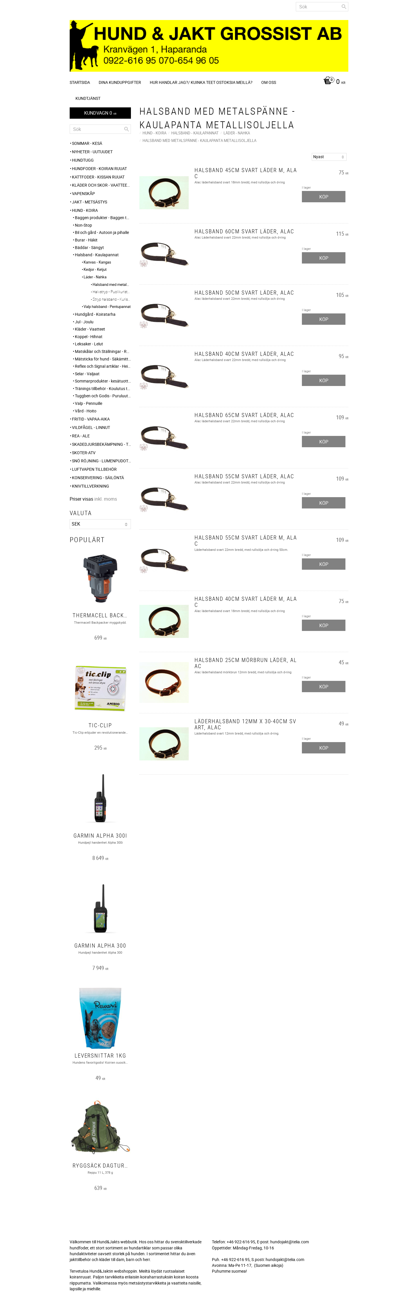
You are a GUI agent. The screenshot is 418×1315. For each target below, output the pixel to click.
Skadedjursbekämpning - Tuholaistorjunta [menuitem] (101, 444)
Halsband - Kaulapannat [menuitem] (97, 254)
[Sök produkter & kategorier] (322, 6)
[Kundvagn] (332, 82)
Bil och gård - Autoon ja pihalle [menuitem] (102, 232)
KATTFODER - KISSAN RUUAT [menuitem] (98, 177)
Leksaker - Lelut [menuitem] (89, 344)
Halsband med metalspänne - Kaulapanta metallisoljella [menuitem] (112, 284)
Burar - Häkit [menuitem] (86, 240)
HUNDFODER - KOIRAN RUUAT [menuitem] (99, 168)
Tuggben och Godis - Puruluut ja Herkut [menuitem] (103, 395)
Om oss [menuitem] (268, 82)
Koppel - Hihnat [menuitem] (88, 336)
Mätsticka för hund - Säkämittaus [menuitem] (103, 359)
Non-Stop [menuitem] (83, 225)
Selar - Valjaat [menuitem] (87, 373)
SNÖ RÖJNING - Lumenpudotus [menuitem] (101, 460)
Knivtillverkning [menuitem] (90, 486)
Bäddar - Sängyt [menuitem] (89, 247)
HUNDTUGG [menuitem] (83, 160)
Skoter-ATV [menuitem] (84, 452)
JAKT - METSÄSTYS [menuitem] (89, 202)
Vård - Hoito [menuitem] (85, 411)
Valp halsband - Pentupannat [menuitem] (107, 306)
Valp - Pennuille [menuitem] (88, 403)
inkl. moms (105, 499)
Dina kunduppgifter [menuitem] (120, 82)
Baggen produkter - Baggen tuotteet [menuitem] (103, 217)
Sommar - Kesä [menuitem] (87, 143)
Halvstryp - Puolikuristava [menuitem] (112, 291)
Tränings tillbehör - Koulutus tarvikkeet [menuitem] (103, 388)
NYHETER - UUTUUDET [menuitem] (92, 151)
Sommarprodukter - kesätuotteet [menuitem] (103, 381)
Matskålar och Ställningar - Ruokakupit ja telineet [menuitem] (103, 351)
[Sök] (344, 6)
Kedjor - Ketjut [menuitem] (95, 269)
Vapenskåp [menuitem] (83, 193)
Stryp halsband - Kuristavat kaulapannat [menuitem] (112, 299)
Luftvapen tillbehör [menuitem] (94, 469)
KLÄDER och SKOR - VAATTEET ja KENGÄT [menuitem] (101, 185)
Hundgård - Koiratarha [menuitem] (95, 314)
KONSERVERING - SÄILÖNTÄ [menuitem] (98, 477)
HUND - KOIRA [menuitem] (85, 210)
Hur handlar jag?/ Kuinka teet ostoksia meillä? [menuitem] (201, 82)
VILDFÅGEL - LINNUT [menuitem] (91, 427)
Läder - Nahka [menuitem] (95, 276)
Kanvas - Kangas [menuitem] (97, 262)
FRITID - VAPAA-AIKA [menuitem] (91, 419)
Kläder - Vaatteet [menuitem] (90, 329)
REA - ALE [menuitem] (81, 436)
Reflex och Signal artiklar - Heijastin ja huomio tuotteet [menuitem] (103, 366)
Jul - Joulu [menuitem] (84, 321)
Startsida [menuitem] (80, 82)
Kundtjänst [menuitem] (87, 98)
